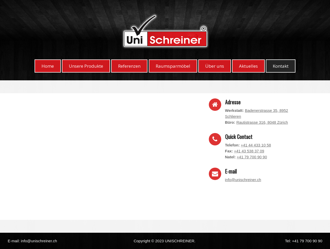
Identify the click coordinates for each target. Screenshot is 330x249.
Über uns (214, 66)
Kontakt (280, 66)
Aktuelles (248, 66)
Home (48, 66)
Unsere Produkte (86, 66)
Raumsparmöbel (173, 66)
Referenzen (129, 66)
